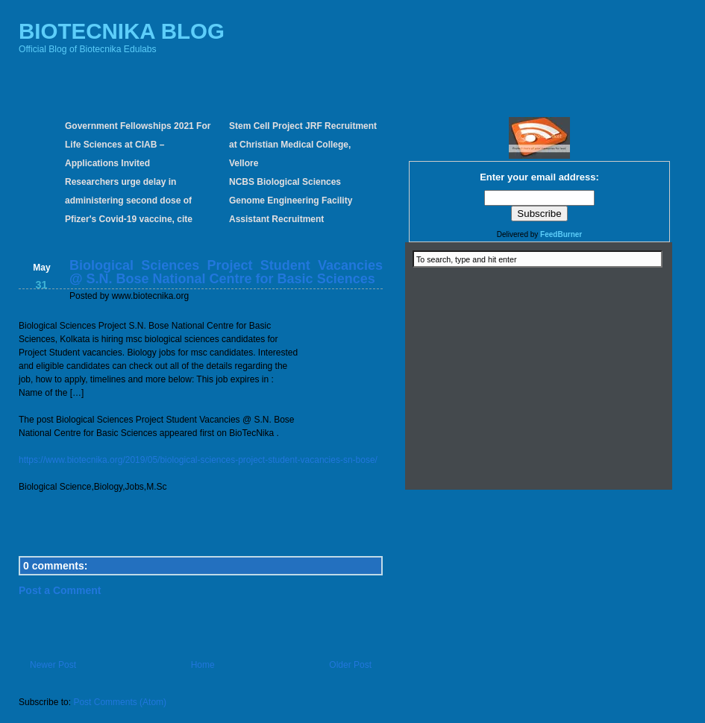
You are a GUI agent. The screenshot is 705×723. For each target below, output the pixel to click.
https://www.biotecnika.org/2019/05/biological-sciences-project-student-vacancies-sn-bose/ (198, 460)
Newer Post (53, 665)
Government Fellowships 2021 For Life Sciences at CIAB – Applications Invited (137, 144)
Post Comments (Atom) (119, 702)
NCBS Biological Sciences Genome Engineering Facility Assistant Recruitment (290, 200)
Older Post (350, 665)
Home (203, 665)
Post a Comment (60, 590)
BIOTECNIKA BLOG (122, 31)
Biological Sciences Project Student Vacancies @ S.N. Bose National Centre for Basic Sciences (226, 272)
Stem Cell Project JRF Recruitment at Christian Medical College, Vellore (303, 144)
